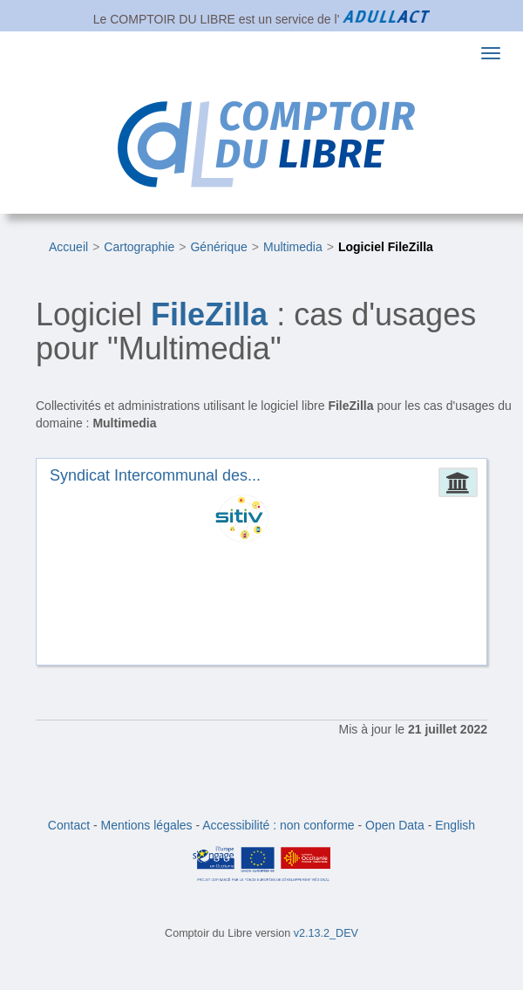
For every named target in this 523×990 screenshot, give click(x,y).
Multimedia (293, 247)
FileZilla (209, 314)
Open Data (395, 825)
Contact (69, 825)
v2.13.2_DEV (326, 933)
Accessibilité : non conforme (278, 825)
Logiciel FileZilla (385, 247)
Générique (218, 247)
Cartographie (139, 247)
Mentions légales (147, 825)
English (455, 825)
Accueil (68, 247)
